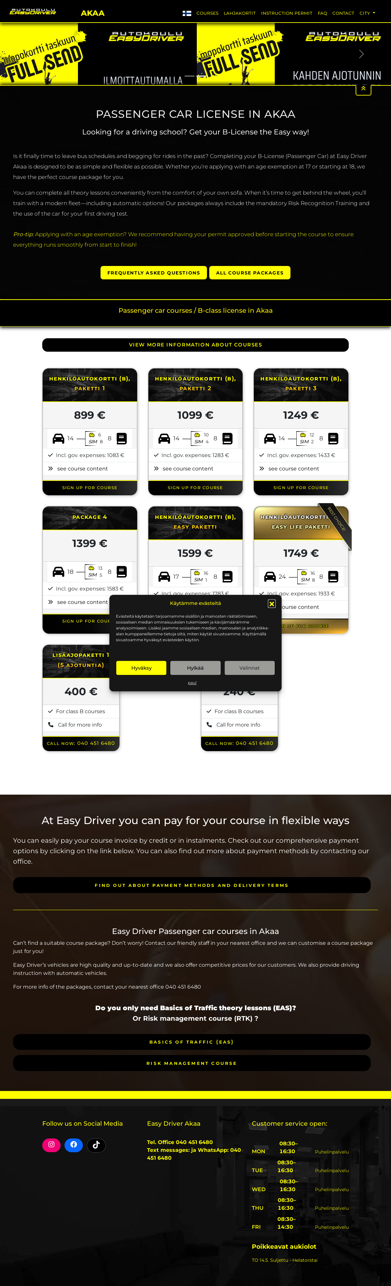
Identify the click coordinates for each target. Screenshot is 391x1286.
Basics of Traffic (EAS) (191, 1042)
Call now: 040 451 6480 (81, 743)
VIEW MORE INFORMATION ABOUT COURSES (195, 345)
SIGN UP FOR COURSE (90, 487)
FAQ (322, 13)
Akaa (92, 12)
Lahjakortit (240, 13)
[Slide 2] (201, 76)
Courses (207, 13)
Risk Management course (191, 1063)
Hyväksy (141, 668)
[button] (272, 603)
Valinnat (249, 668)
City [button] (365, 13)
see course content (82, 469)
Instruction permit (286, 13)
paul (192, 682)
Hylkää (195, 668)
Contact (343, 13)
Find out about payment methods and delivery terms (192, 885)
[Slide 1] (190, 76)
